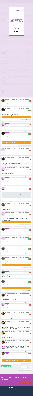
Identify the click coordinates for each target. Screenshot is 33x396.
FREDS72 (7, 281)
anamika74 (7, 214)
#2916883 (30, 112)
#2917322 (30, 241)
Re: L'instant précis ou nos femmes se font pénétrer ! (17, 99)
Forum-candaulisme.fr (4, 391)
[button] (19, 370)
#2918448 (30, 307)
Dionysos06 (7, 323)
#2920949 (30, 316)
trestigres (7, 188)
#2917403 (30, 251)
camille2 (7, 304)
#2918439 (30, 298)
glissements (8, 178)
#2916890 (30, 152)
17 (28, 369)
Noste (20, 119)
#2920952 (30, 345)
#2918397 (30, 261)
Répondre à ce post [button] (6, 366)
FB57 (7, 205)
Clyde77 (7, 248)
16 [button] (26, 369)
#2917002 (30, 191)
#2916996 (30, 172)
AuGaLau (22, 224)
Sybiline (23, 119)
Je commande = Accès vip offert (25, 383)
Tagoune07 (7, 110)
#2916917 (30, 161)
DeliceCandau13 (25, 224)
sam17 (26, 290)
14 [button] (23, 369)
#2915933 (30, 103)
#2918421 (30, 284)
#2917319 (30, 232)
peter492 (7, 169)
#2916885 (30, 127)
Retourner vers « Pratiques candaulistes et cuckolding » (9, 372)
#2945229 (30, 356)
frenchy (7, 159)
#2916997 (30, 181)
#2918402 (30, 275)
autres (29, 119)
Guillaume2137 (25, 119)
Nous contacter (20, 387)
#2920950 (30, 325)
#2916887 (30, 136)
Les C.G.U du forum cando (13, 387)
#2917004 (30, 207)
